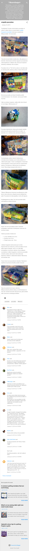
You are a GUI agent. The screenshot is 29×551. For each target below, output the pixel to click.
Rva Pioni (9, 370)
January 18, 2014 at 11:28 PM (14, 377)
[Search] (27, 3)
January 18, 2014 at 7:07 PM (14, 343)
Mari (8, 307)
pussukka (13, 301)
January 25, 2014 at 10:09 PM (14, 456)
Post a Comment (7, 475)
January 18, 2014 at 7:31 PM (14, 354)
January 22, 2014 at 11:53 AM (14, 446)
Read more (24, 500)
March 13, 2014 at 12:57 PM (14, 472)
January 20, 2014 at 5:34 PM (14, 435)
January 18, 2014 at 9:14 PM (14, 365)
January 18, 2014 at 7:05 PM (14, 332)
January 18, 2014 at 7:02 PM (14, 320)
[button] (27, 22)
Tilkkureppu (10, 381)
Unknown (9, 347)
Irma (8, 393)
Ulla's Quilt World (11, 439)
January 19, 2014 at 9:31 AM (14, 405)
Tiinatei (9, 324)
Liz (8, 410)
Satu (8, 358)
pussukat (7, 301)
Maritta (9, 430)
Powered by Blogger (14, 545)
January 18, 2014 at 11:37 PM (14, 388)
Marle (8, 337)
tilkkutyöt (20, 301)
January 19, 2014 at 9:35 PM (14, 426)
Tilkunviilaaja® (14, 2)
